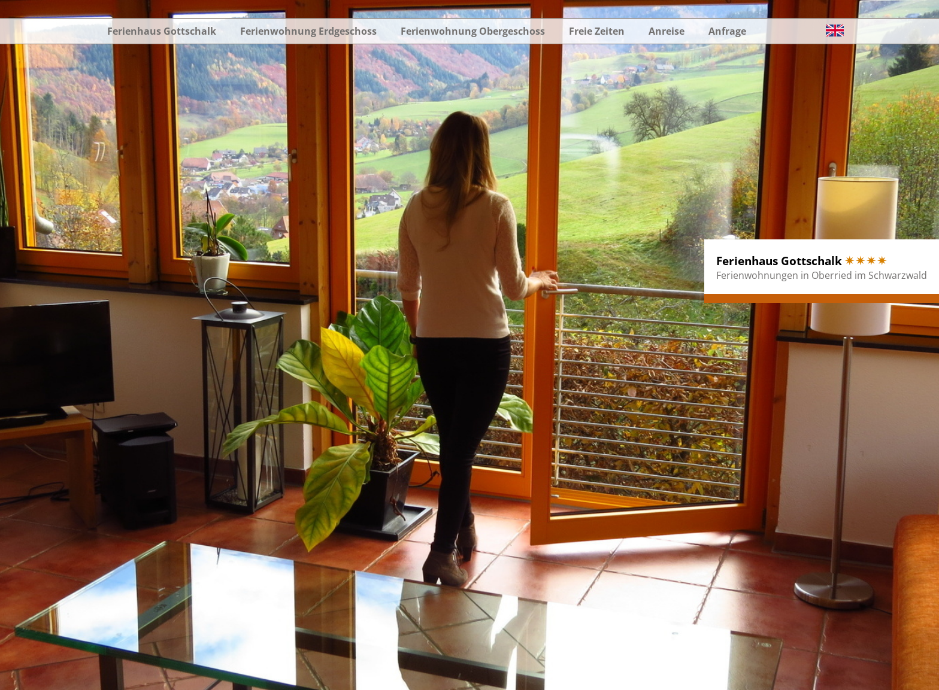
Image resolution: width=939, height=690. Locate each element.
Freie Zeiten (597, 31)
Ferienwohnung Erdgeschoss (308, 31)
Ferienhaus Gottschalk (161, 31)
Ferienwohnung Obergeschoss (473, 31)
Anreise (666, 31)
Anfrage (727, 31)
